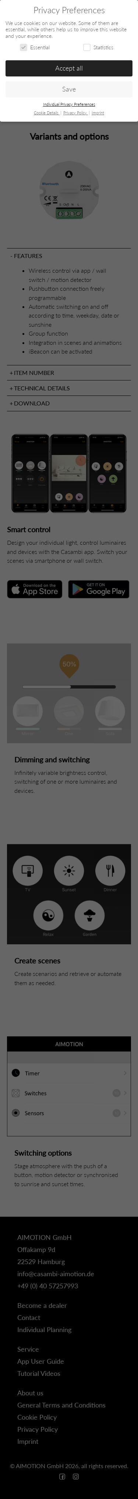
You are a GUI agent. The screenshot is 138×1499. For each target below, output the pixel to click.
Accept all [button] (69, 68)
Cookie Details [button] (47, 113)
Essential (35, 47)
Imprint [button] (98, 113)
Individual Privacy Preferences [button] (69, 104)
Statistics (98, 47)
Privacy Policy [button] (75, 113)
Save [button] (69, 89)
